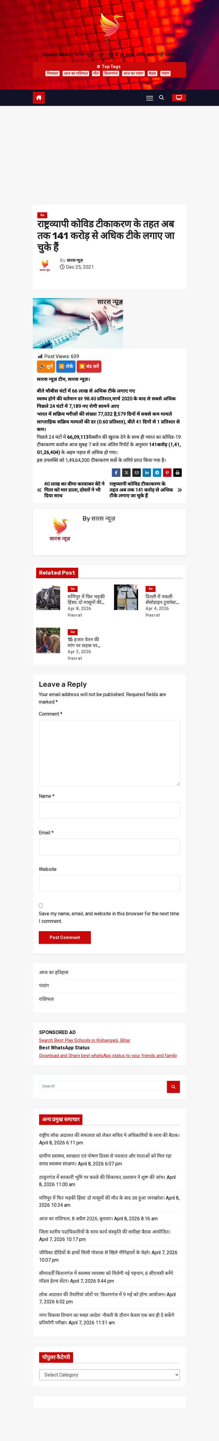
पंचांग (165, 73)
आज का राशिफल (76, 73)
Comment (50, 714)
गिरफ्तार (52, 73)
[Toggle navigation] (149, 97)
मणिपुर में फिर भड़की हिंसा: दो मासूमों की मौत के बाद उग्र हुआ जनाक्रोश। (102, 1206)
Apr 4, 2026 (157, 608)
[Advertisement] (109, 151)
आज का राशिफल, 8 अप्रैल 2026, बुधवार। (76, 1227)
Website (48, 869)
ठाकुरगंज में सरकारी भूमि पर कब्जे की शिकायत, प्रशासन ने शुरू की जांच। (102, 1185)
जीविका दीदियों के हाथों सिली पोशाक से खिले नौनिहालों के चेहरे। (94, 1262)
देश (42, 215)
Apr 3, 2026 (79, 652)
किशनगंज (111, 73)
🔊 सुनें (46, 366)
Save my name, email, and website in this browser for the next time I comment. (109, 918)
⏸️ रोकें (66, 366)
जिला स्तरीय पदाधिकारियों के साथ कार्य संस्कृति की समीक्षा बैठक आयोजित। (105, 1241)
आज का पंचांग (133, 73)
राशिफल (46, 999)
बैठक (152, 73)
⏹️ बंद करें (90, 366)
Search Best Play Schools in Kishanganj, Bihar (87, 1040)
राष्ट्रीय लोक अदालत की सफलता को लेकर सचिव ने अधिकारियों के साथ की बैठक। (109, 1143)
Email (46, 833)
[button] (163, 97)
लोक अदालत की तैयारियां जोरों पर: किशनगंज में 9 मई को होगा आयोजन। (102, 1304)
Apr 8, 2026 (79, 608)
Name (46, 796)
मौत (96, 73)
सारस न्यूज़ (75, 260)
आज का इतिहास (53, 973)
